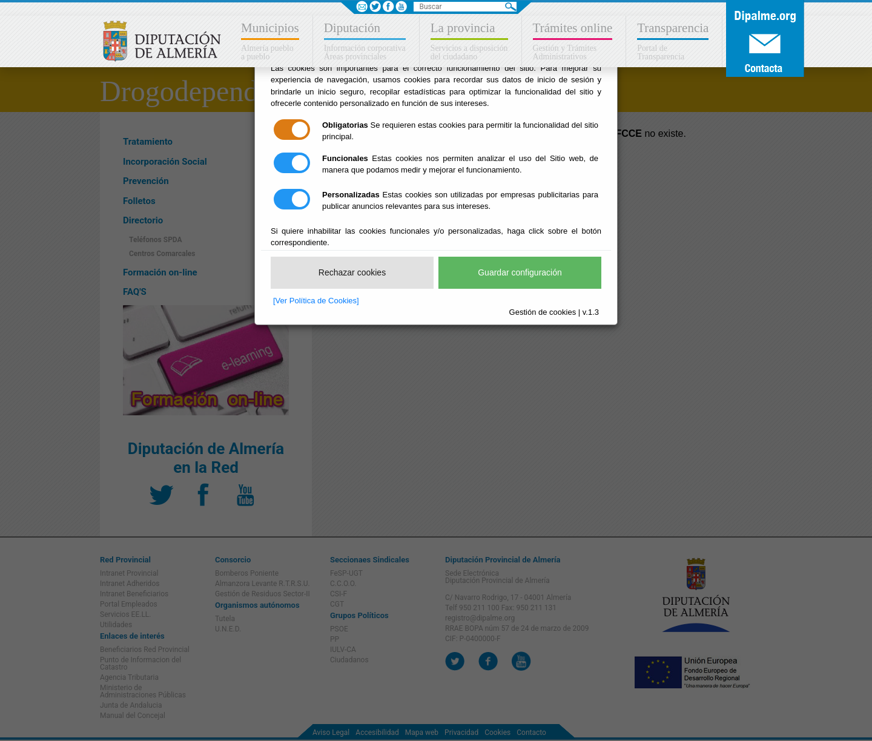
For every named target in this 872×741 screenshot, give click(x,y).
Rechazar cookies (352, 272)
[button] (271, 41)
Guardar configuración (520, 272)
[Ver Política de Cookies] (316, 300)
